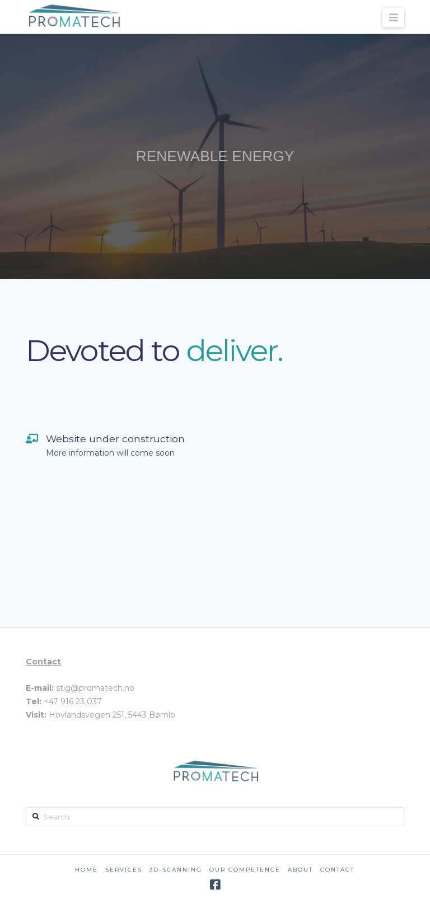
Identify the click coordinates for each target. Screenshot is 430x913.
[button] (393, 17)
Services (123, 869)
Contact (337, 869)
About (300, 869)
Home (86, 869)
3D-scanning (175, 869)
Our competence (245, 869)
